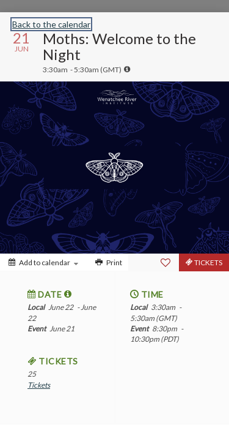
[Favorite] (165, 262)
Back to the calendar (51, 24)
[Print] (107, 262)
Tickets (38, 385)
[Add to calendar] (43, 262)
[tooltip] (127, 69)
